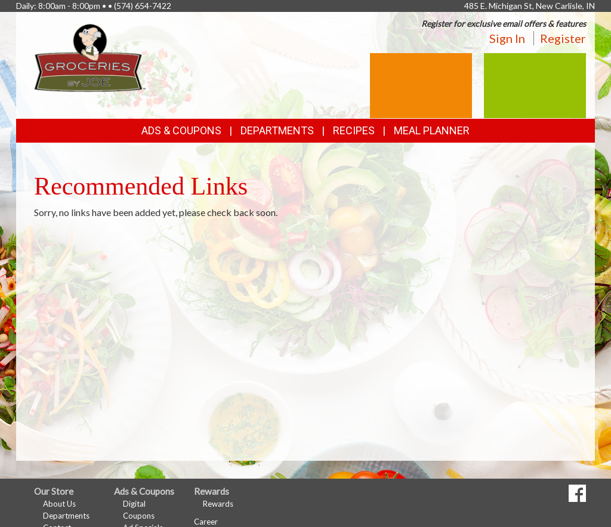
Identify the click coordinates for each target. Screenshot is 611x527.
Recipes (354, 130)
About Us (59, 503)
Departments (66, 515)
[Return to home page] (90, 57)
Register (563, 38)
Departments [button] (277, 130)
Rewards (218, 503)
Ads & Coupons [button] (181, 130)
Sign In (507, 38)
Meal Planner (432, 130)
